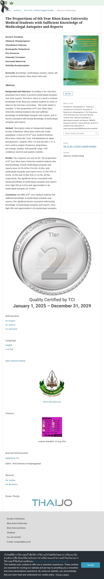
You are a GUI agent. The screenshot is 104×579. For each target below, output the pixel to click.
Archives (17, 10)
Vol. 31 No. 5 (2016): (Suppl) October (39, 10)
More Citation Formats (74, 133)
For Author (10, 480)
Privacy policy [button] (62, 575)
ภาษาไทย (9, 349)
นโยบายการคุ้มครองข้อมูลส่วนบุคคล (50, 561)
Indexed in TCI (12, 458)
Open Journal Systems (15, 360)
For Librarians (11, 329)
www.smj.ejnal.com (52, 401)
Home (7, 10)
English (8, 345)
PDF (69, 93)
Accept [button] (90, 565)
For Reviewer (11, 484)
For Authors (10, 325)
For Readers (10, 321)
